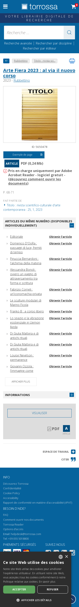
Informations (17, 395)
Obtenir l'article (60, 237)
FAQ (5, 515)
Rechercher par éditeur (39, 48)
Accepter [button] (19, 589)
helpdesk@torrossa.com (26, 534)
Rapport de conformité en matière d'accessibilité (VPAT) (37, 502)
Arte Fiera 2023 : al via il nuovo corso (39, 72)
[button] (69, 32)
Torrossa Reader (13, 524)
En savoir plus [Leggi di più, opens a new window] (47, 581)
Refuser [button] (53, 589)
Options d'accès (13, 529)
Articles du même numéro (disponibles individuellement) (38, 223)
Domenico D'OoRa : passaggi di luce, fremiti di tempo (26, 247)
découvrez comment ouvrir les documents (34, 181)
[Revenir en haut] (71, 599)
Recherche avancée (18, 43)
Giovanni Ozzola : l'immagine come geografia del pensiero (25, 370)
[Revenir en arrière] (6, 61)
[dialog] (35, 579)
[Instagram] (72, 553)
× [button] (66, 556)
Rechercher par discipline (54, 43)
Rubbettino (21, 80)
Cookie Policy (11, 493)
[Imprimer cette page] (72, 60)
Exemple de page (27, 155)
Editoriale (16, 237)
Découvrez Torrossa (15, 484)
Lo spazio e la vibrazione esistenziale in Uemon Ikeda (27, 322)
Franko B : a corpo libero (27, 311)
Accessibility (10, 498)
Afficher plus (21, 381)
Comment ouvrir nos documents (23, 520)
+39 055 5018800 (18, 538)
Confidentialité (12, 488)
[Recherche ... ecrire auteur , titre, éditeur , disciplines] (39, 32)
